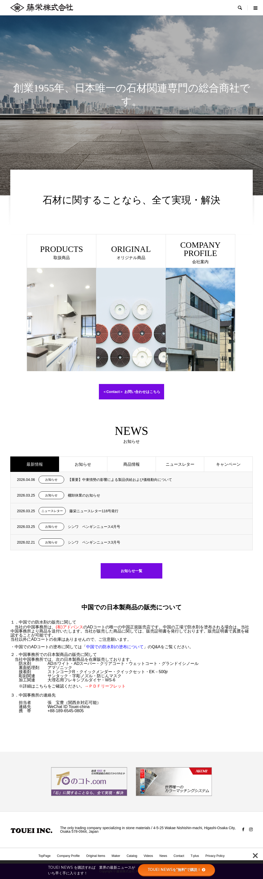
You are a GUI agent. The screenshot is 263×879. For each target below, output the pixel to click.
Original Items (95, 856)
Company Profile (68, 856)
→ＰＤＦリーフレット (105, 686)
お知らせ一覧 (131, 571)
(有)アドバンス (69, 627)
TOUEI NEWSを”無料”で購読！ (176, 869)
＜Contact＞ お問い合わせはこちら (131, 392)
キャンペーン (228, 464)
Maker (116, 856)
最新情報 (34, 464)
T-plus (195, 856)
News (163, 856)
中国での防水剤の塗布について (115, 647)
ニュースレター (180, 464)
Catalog (132, 856)
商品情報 (131, 464)
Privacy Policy (215, 856)
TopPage (44, 856)
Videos (148, 856)
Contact (179, 856)
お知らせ (83, 464)
